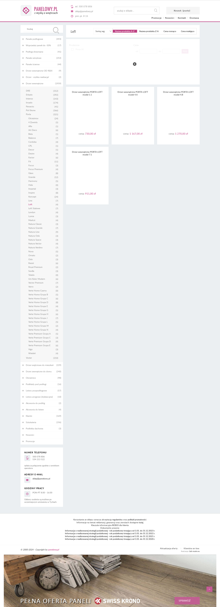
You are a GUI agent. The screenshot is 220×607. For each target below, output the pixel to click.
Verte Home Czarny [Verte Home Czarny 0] (37, 290)
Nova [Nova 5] (30, 251)
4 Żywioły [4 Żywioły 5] (33, 122)
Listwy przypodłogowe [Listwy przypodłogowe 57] (36, 390)
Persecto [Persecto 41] (30, 106)
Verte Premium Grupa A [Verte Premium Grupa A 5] (39, 333)
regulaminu (117, 519)
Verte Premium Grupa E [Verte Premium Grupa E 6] (39, 345)
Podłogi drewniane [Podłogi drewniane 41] (34, 51)
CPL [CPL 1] (30, 146)
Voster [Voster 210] (29, 358)
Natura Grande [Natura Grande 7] (35, 228)
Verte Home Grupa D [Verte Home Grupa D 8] (38, 302)
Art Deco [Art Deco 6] (32, 130)
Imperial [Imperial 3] (32, 189)
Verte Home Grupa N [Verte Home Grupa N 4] (38, 330)
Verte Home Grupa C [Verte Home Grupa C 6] (38, 298)
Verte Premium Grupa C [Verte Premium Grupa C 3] (39, 337)
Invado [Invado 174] (29, 102)
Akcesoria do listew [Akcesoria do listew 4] (35, 409)
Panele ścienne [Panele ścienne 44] (32, 64)
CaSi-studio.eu (194, 551)
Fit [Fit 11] (29, 161)
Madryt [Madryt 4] (31, 220)
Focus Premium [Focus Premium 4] (35, 169)
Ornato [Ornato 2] (31, 255)
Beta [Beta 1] (30, 134)
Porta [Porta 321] (28, 114)
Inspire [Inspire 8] (31, 193)
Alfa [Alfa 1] (30, 126)
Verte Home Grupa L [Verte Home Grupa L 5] (38, 322)
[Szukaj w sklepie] (42, 29)
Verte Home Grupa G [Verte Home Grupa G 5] (38, 310)
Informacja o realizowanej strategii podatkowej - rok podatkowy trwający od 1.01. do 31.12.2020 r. (110, 538)
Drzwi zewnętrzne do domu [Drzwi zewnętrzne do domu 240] (39, 371)
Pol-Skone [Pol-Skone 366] (30, 110)
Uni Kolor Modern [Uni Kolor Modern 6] (36, 279)
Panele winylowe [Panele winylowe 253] (33, 57)
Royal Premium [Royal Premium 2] (35, 267)
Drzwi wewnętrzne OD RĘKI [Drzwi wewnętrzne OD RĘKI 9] (39, 70)
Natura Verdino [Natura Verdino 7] (35, 247)
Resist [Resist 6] (31, 263)
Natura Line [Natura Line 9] (33, 232)
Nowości (30, 434)
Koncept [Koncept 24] (32, 196)
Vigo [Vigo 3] (30, 349)
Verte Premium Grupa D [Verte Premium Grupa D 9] (39, 341)
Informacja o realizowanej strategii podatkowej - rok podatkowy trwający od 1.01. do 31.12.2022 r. (110, 533)
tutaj (141, 522)
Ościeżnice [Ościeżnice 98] (31, 377)
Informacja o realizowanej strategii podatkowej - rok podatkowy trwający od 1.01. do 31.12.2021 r (110, 536)
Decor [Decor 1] (31, 149)
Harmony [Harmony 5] (32, 181)
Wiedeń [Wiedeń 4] (32, 353)
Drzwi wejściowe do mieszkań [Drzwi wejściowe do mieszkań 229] (40, 365)
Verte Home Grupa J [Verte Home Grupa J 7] (38, 318)
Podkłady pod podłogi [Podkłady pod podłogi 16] (36, 384)
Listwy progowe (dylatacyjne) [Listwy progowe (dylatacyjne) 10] (39, 396)
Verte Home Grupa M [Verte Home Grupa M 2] (38, 326)
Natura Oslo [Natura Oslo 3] (34, 236)
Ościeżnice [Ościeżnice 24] (33, 118)
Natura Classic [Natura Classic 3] (35, 224)
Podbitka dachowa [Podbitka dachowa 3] (34, 428)
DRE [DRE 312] (28, 91)
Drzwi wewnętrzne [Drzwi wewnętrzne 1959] (34, 83)
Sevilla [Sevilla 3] (31, 271)
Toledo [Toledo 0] (31, 275)
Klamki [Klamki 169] (29, 415)
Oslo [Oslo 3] (30, 259)
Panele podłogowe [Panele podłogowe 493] (34, 38)
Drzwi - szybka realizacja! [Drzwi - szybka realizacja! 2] (37, 77)
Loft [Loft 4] (30, 204)
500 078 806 (85, 6)
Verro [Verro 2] (30, 286)
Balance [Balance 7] (32, 138)
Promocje (30, 441)
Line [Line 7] (30, 200)
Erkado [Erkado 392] (29, 94)
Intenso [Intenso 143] (29, 98)
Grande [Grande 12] (31, 177)
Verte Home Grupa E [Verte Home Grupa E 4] (38, 306)
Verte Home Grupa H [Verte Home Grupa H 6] (38, 314)
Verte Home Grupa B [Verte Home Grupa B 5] (38, 294)
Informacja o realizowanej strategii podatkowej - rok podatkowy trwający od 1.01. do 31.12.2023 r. (110, 530)
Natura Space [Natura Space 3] (34, 240)
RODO (115, 525)
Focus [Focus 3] (31, 165)
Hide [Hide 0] (30, 185)
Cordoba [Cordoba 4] (32, 142)
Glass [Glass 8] (30, 173)
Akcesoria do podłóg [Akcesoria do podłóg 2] (35, 403)
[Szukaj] (56, 30)
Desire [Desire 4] (31, 153)
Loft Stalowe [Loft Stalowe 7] (34, 208)
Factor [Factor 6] (31, 157)
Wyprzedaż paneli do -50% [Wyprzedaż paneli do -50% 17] (38, 45)
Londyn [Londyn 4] (31, 212)
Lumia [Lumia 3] (31, 216)
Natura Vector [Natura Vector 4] (34, 243)
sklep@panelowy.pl (84, 11)
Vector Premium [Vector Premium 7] (35, 282)
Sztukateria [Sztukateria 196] (31, 422)
